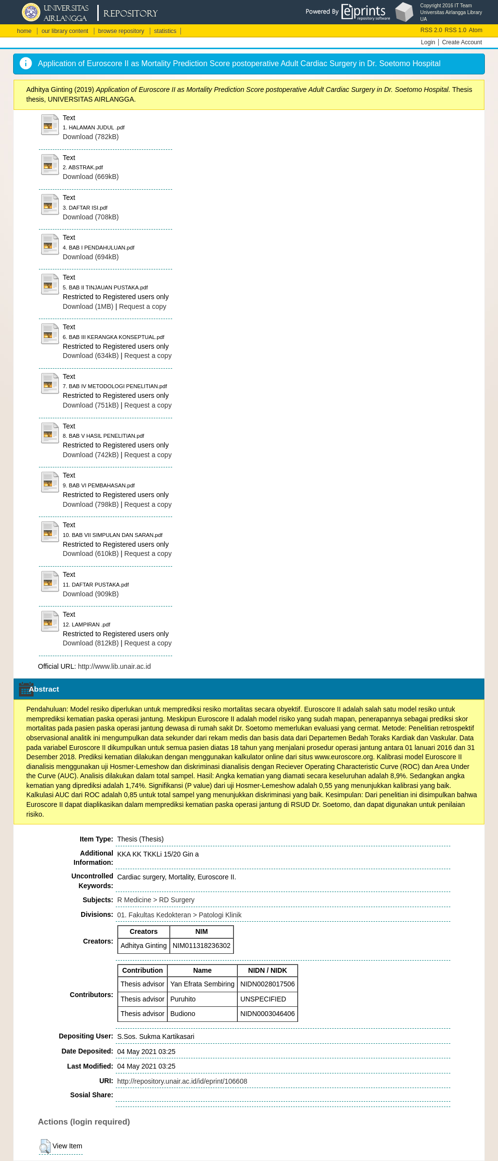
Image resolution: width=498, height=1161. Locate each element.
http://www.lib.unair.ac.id (114, 666)
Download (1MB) (88, 306)
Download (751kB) (91, 405)
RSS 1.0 (455, 30)
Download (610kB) (91, 553)
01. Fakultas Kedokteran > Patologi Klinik (179, 915)
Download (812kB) (91, 643)
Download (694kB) (91, 257)
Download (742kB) (91, 455)
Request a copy (142, 306)
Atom (475, 30)
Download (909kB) (91, 594)
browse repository (121, 31)
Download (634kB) (91, 355)
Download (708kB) (91, 217)
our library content (64, 31)
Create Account (462, 42)
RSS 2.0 (432, 30)
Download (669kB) (91, 176)
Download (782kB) (91, 137)
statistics (165, 31)
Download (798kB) (91, 504)
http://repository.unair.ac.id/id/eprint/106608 (182, 1081)
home (24, 31)
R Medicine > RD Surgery (156, 900)
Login (428, 42)
